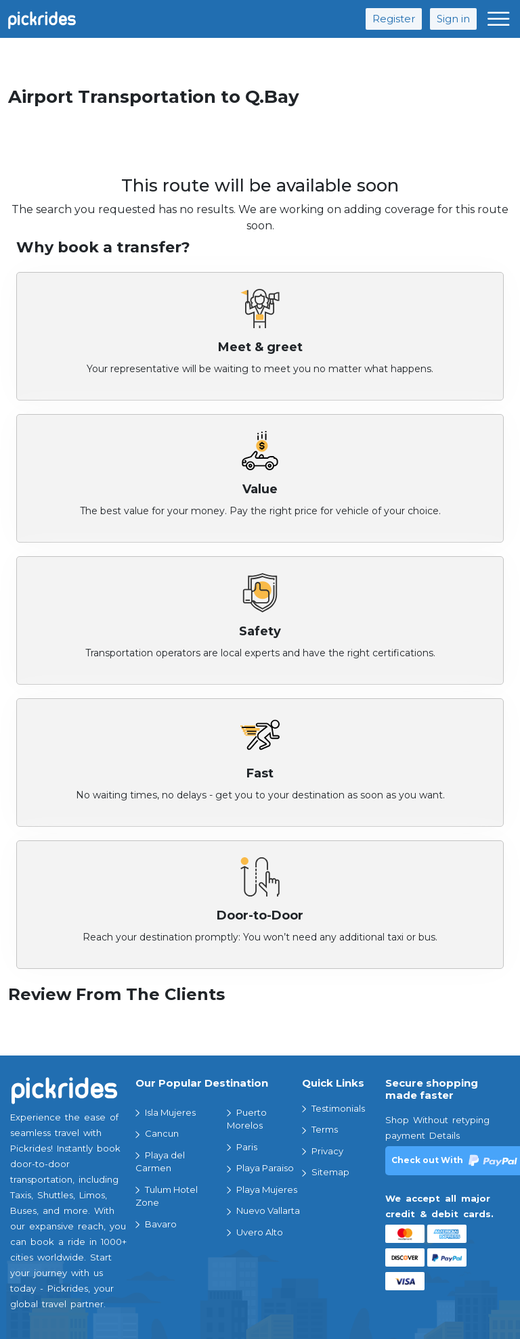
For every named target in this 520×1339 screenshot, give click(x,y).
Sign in (453, 18)
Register (393, 18)
